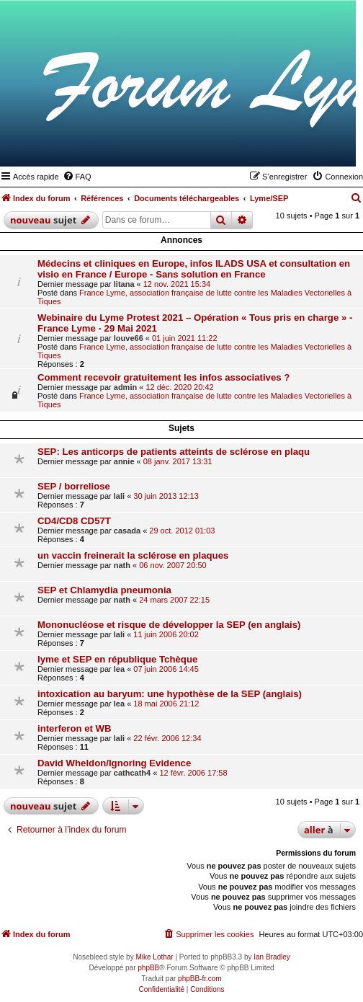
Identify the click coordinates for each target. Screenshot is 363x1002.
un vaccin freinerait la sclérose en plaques (132, 555)
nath (122, 565)
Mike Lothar (154, 957)
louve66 (128, 338)
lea (119, 669)
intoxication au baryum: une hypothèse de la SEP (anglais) (169, 693)
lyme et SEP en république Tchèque (117, 659)
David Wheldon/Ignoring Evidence (114, 763)
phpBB (148, 968)
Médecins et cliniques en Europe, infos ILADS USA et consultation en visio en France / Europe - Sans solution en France (193, 269)
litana (124, 284)
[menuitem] (77, 176)
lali (119, 496)
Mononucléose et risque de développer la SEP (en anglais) (168, 624)
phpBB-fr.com (200, 979)
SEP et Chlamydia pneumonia (104, 590)
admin (125, 387)
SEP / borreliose (73, 486)
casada (127, 530)
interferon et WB (74, 728)
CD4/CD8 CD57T (74, 520)
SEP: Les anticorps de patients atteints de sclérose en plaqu (173, 451)
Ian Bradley (272, 957)
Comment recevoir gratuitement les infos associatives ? (163, 377)
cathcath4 (132, 772)
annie (124, 461)
